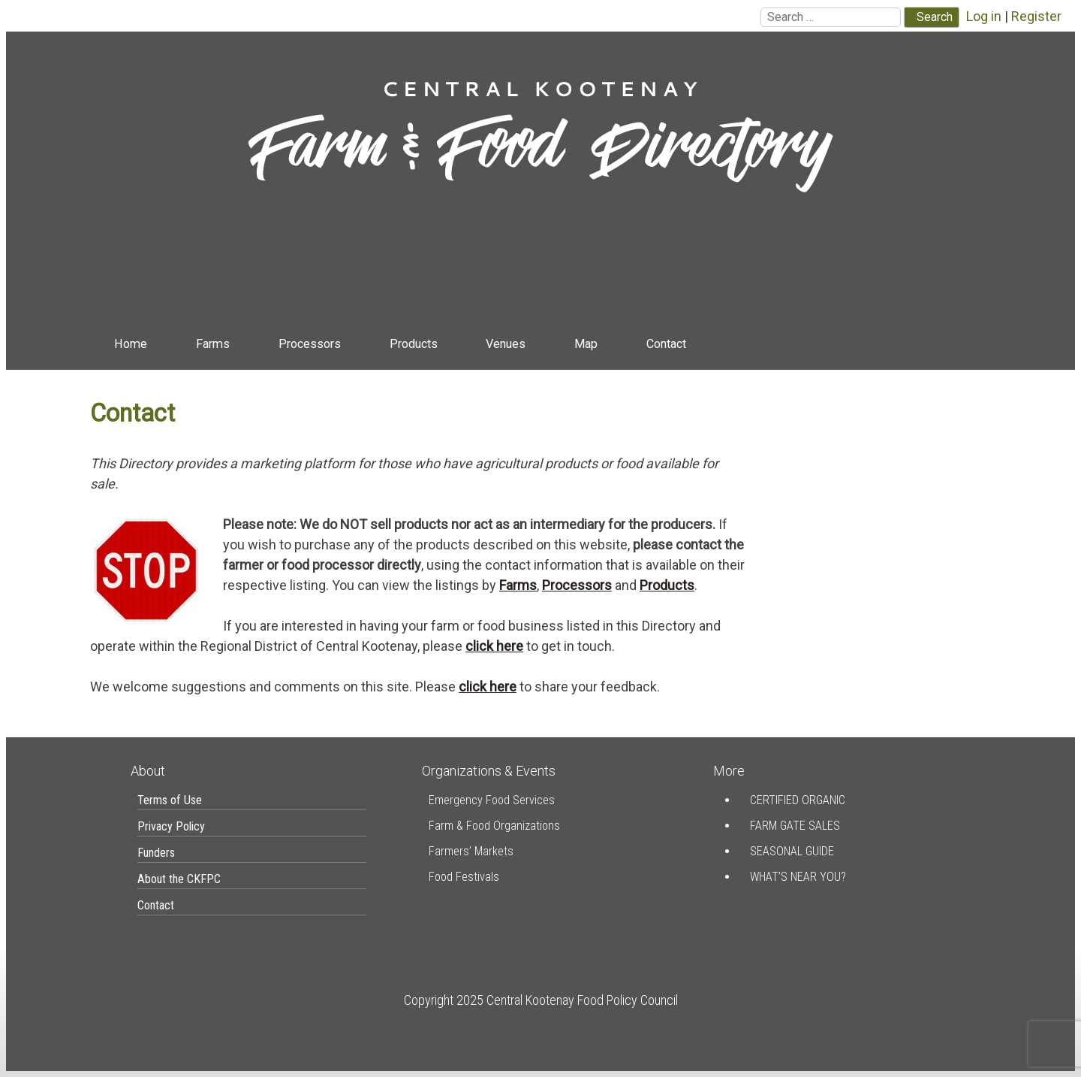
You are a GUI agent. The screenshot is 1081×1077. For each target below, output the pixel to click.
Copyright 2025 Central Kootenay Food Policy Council (541, 1000)
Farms (213, 344)
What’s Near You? (798, 877)
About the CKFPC (179, 879)
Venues (505, 344)
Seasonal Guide (792, 851)
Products (414, 344)
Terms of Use (169, 800)
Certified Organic (797, 800)
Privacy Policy (171, 826)
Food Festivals (464, 877)
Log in (983, 16)
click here (494, 646)
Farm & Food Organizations (494, 825)
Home (130, 344)
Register (1036, 16)
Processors (310, 344)
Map (586, 344)
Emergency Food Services (492, 800)
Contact (666, 344)
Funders (156, 853)
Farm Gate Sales (795, 825)
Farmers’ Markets (471, 851)
